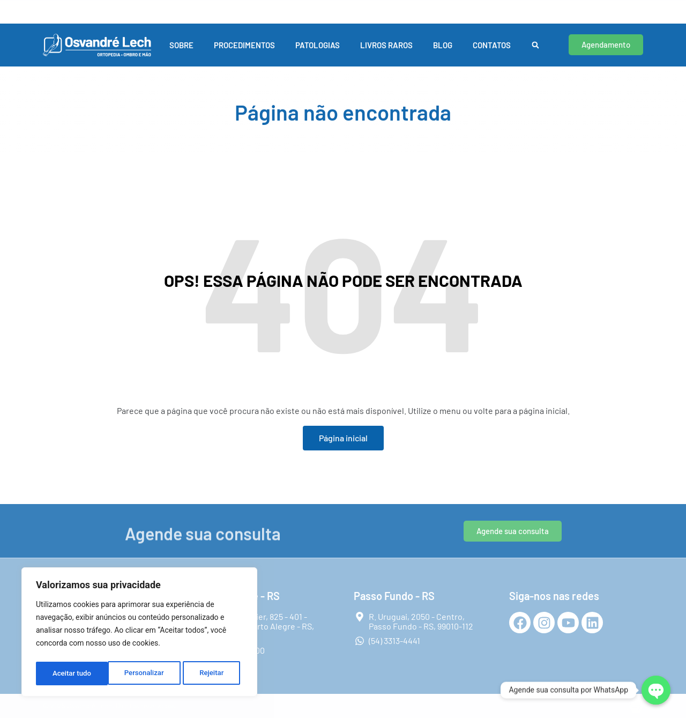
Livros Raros (386, 37)
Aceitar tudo (207, 673)
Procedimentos (244, 37)
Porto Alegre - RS (82, 5)
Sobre (181, 37)
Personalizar (72, 673)
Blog (442, 37)
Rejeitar (140, 673)
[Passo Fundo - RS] (238, 7)
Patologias (317, 37)
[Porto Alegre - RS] (44, 7)
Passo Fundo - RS (277, 5)
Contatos (492, 37)
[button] (535, 37)
